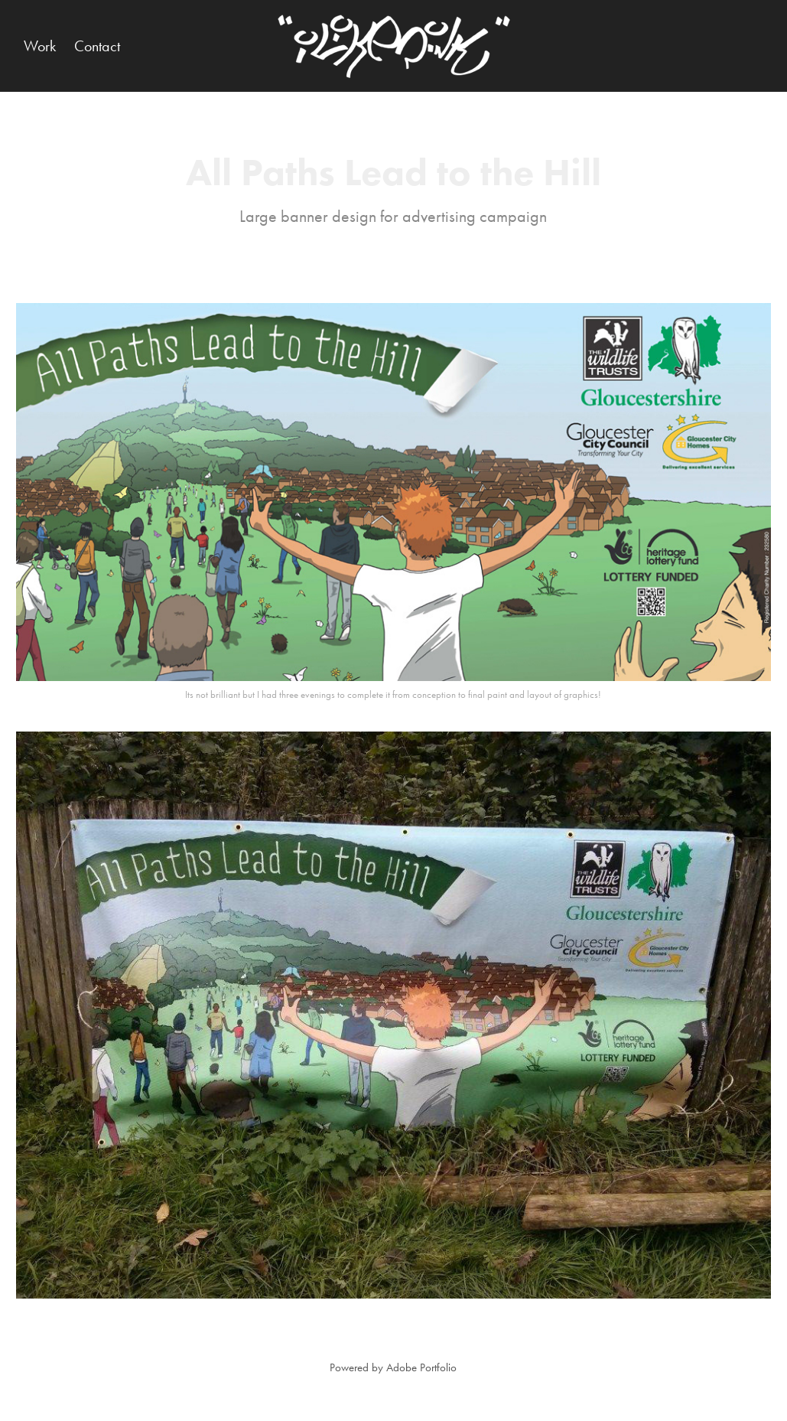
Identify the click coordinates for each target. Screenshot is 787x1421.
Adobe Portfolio (421, 1367)
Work (40, 46)
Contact (97, 46)
